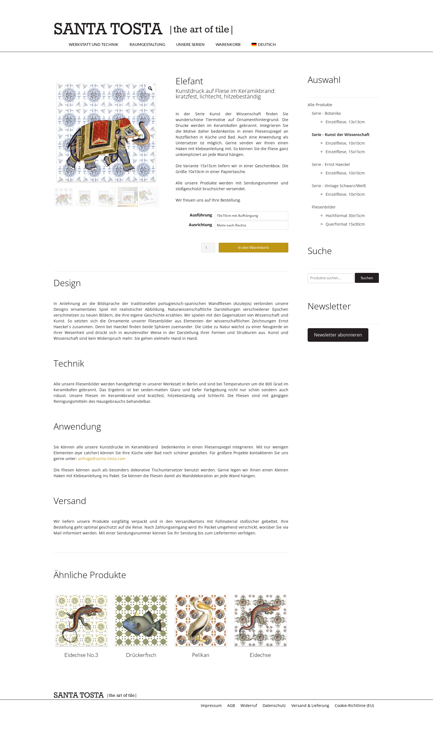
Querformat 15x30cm (345, 224)
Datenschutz (274, 705)
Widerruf (249, 705)
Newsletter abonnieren (338, 335)
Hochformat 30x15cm (345, 215)
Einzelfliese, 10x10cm (345, 143)
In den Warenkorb (253, 247)
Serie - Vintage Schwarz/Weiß (339, 185)
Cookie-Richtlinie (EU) (354, 705)
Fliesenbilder (324, 207)
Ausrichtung (200, 224)
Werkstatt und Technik (93, 44)
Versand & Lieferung (310, 705)
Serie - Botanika (326, 113)
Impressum (211, 705)
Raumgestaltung (147, 44)
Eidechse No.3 (81, 654)
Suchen (367, 277)
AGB (231, 705)
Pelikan (200, 654)
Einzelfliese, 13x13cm (345, 121)
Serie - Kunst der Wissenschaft (340, 134)
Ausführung (201, 215)
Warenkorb (228, 44)
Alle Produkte (320, 104)
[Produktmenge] (208, 247)
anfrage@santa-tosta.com (101, 458)
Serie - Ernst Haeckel (331, 164)
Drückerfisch (141, 654)
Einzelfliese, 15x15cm (345, 151)
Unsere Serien (190, 44)
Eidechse (260, 654)
